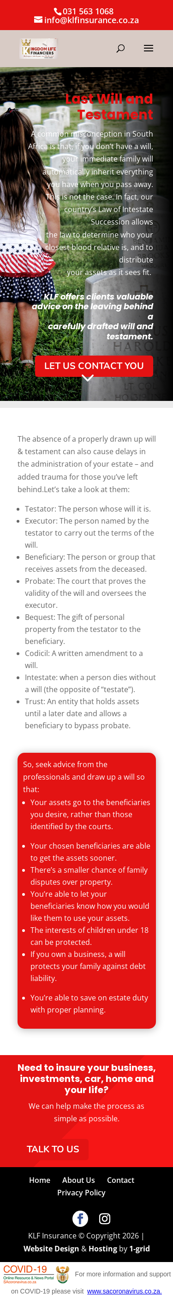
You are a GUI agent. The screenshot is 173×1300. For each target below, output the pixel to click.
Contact (120, 1180)
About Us (78, 1180)
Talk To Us (53, 1149)
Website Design (51, 1249)
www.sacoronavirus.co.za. (124, 1291)
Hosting (103, 1249)
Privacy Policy (81, 1193)
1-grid (139, 1249)
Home (39, 1180)
